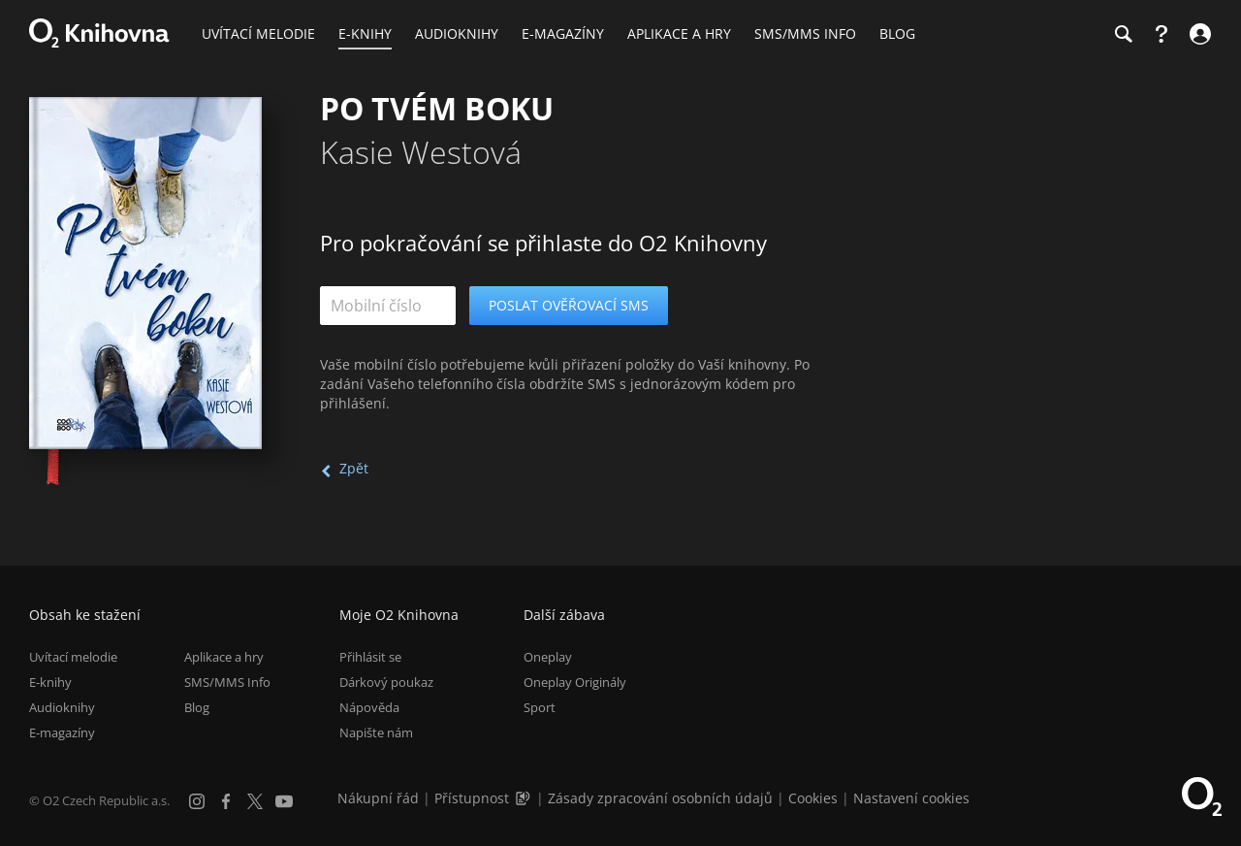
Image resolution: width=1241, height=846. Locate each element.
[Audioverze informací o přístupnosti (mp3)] (524, 798)
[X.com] (255, 801)
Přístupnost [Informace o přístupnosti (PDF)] (471, 798)
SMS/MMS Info (227, 682)
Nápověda (369, 707)
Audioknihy (62, 707)
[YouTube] (284, 801)
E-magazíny (62, 732)
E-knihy (50, 682)
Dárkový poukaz (386, 682)
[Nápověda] (1161, 34)
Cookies (813, 798)
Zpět (353, 468)
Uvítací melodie (73, 657)
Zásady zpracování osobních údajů (660, 798)
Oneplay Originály (575, 682)
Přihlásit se (370, 657)
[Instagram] (196, 801)
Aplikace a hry (224, 657)
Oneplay (548, 657)
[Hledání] (1122, 34)
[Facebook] (225, 801)
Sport (540, 707)
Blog (196, 707)
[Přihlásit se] (1198, 34)
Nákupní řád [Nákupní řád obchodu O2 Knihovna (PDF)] (378, 798)
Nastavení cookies (911, 798)
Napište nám (376, 732)
